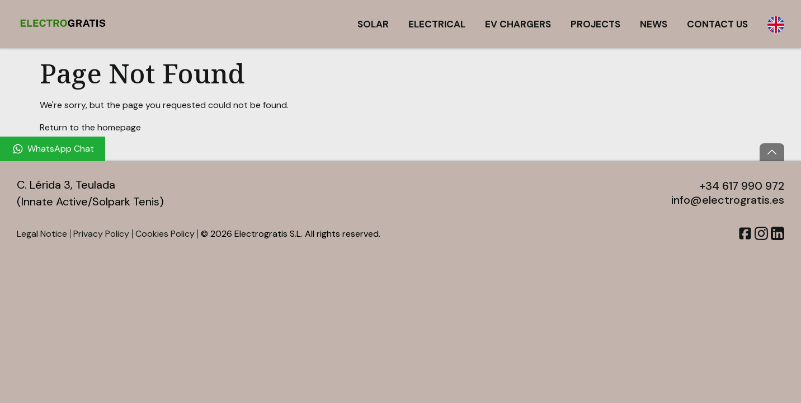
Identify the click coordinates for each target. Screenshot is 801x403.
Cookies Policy (165, 234)
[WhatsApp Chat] (52, 149)
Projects (595, 24)
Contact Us (717, 24)
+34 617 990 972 (741, 185)
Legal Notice (42, 234)
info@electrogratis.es (727, 199)
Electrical (436, 24)
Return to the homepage (90, 127)
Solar (373, 24)
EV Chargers (518, 24)
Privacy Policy (101, 234)
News (653, 24)
